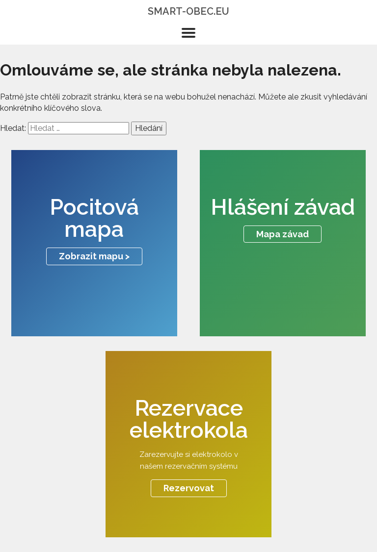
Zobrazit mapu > (94, 256)
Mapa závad (282, 234)
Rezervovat (188, 488)
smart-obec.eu (188, 11)
